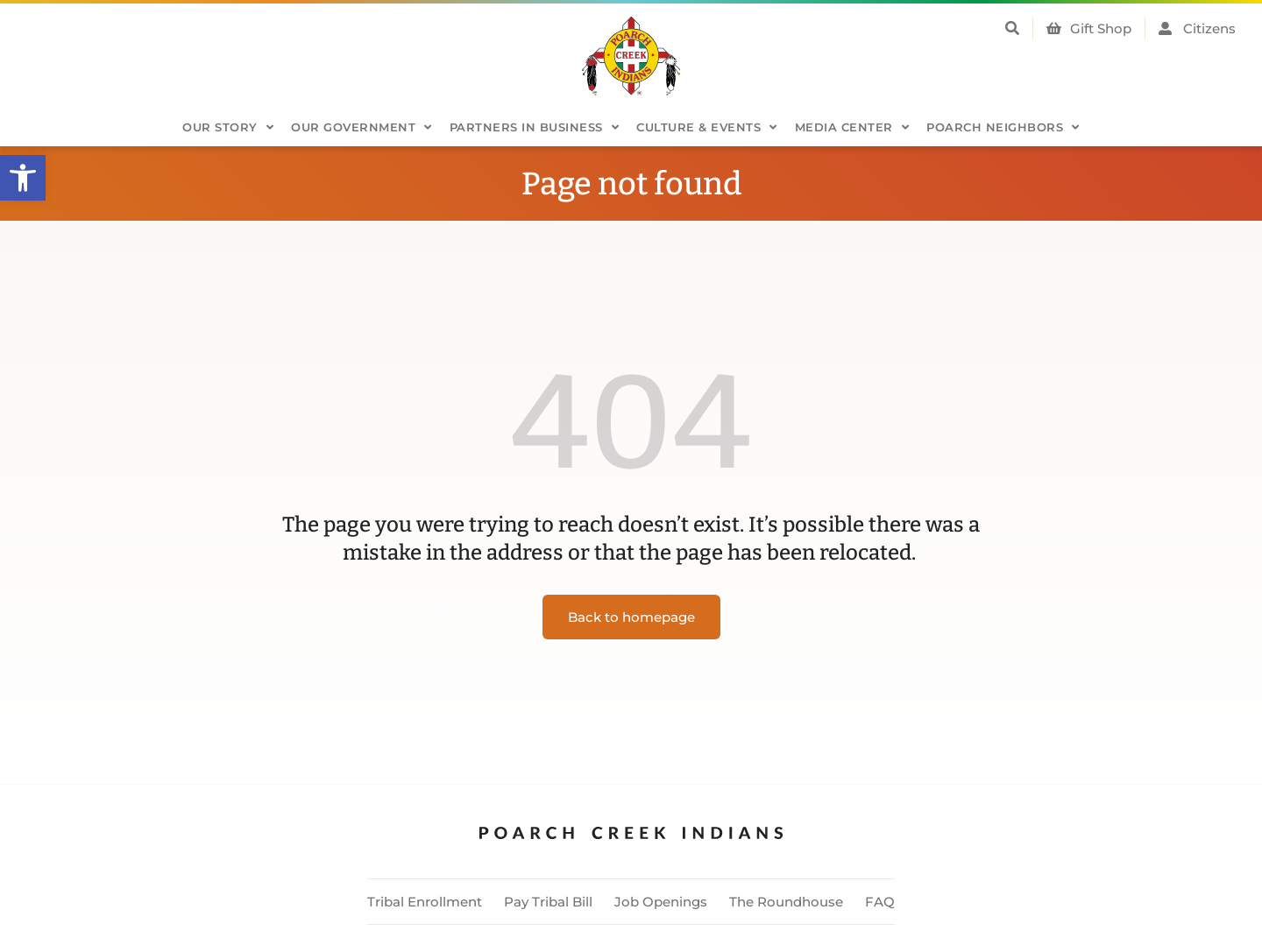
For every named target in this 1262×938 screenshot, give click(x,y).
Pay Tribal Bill (548, 901)
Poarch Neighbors (1003, 127)
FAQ (880, 901)
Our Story (227, 127)
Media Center (852, 127)
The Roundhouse (786, 901)
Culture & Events (706, 127)
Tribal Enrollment (424, 901)
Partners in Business (535, 127)
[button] (23, 178)
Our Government (361, 127)
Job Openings (660, 901)
